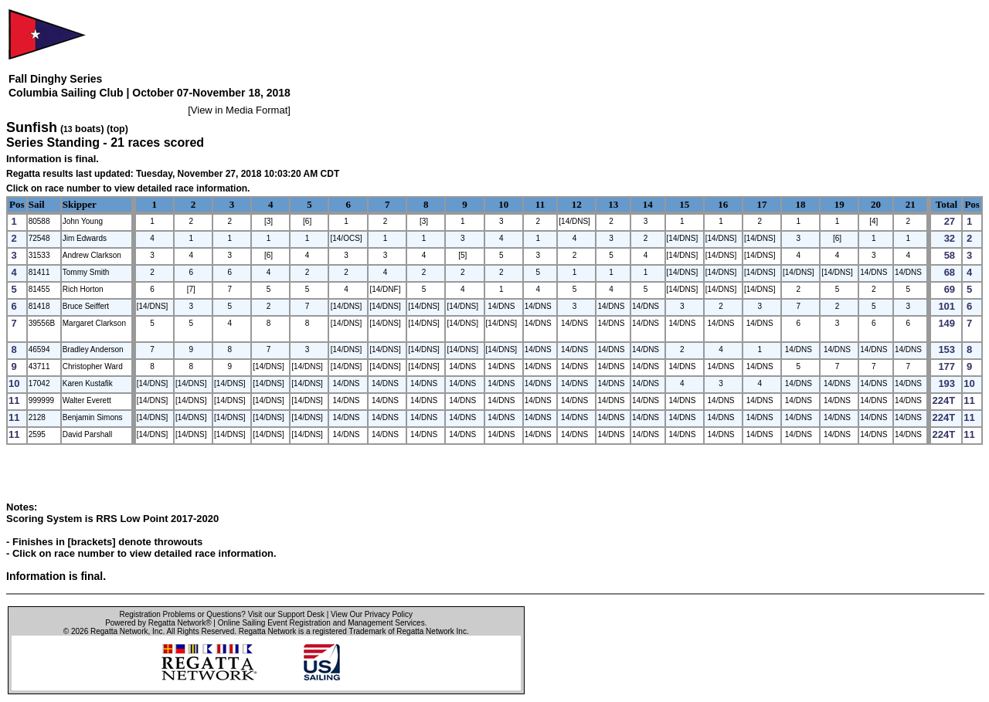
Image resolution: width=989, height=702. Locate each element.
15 (684, 204)
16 (723, 204)
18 (801, 204)
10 (503, 204)
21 (911, 204)
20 (876, 204)
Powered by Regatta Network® (158, 623)
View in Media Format (239, 110)
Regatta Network (119, 631)
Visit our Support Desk (286, 614)
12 (577, 204)
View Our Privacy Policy (372, 614)
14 (648, 204)
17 (761, 204)
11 (540, 204)
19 (839, 204)
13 (613, 204)
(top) (117, 129)
